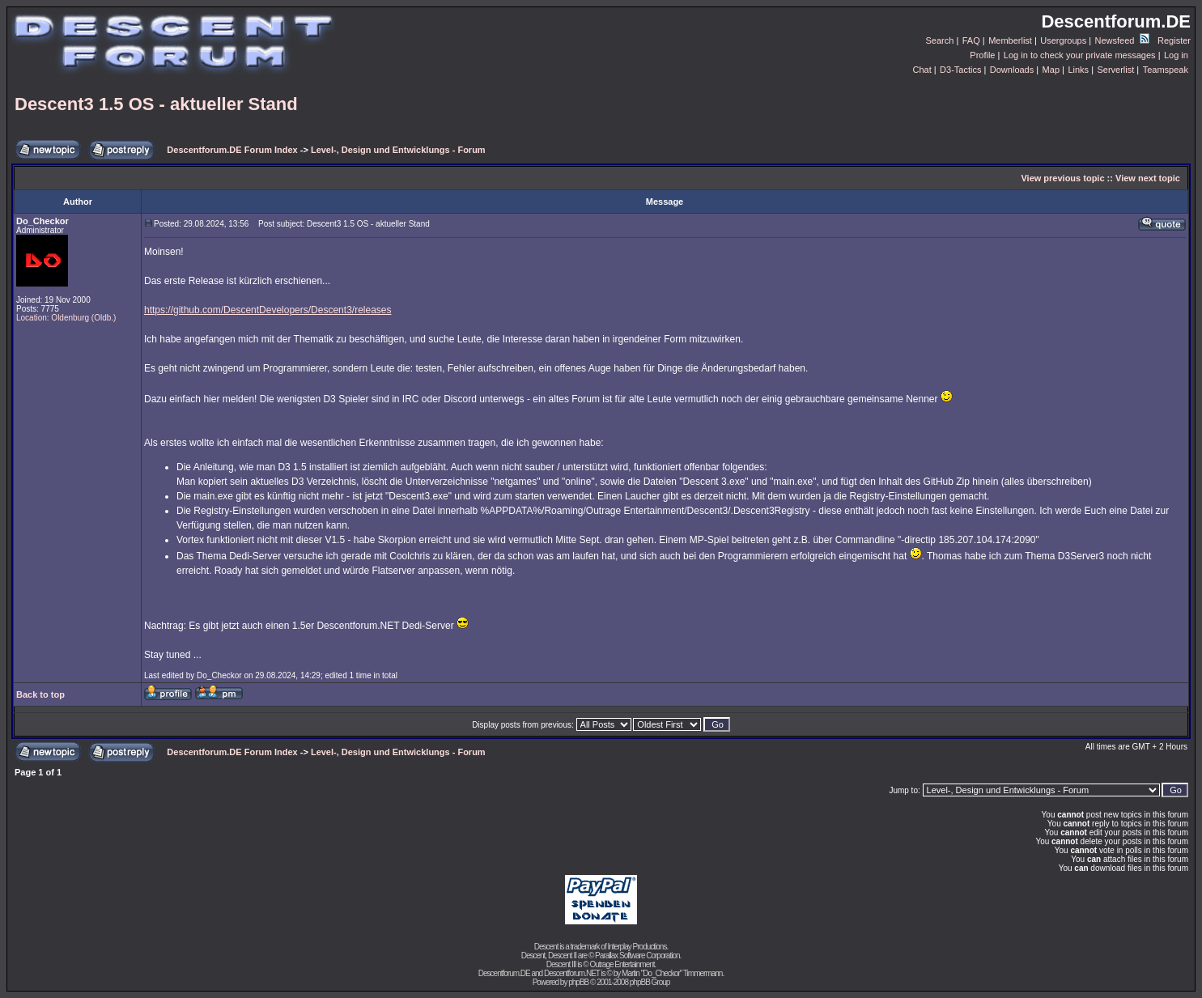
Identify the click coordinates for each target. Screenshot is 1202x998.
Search (940, 40)
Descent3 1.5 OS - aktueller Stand (156, 104)
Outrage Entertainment (621, 964)
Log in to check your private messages (1080, 55)
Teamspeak (1165, 69)
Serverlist (1115, 69)
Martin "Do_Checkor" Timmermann (672, 973)
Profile (982, 55)
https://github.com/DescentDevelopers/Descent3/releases (268, 310)
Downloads (1012, 69)
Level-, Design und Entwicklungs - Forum (398, 150)
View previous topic (1062, 178)
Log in (1176, 55)
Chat (921, 69)
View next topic (1147, 178)
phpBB (578, 982)
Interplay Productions (636, 946)
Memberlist (1010, 40)
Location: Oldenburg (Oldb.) (66, 317)
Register (1174, 40)
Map (1051, 69)
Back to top (40, 694)
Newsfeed (1122, 40)
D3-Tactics (960, 69)
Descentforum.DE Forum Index (232, 150)
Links (1078, 69)
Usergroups (1063, 40)
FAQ (971, 40)
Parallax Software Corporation (637, 955)
